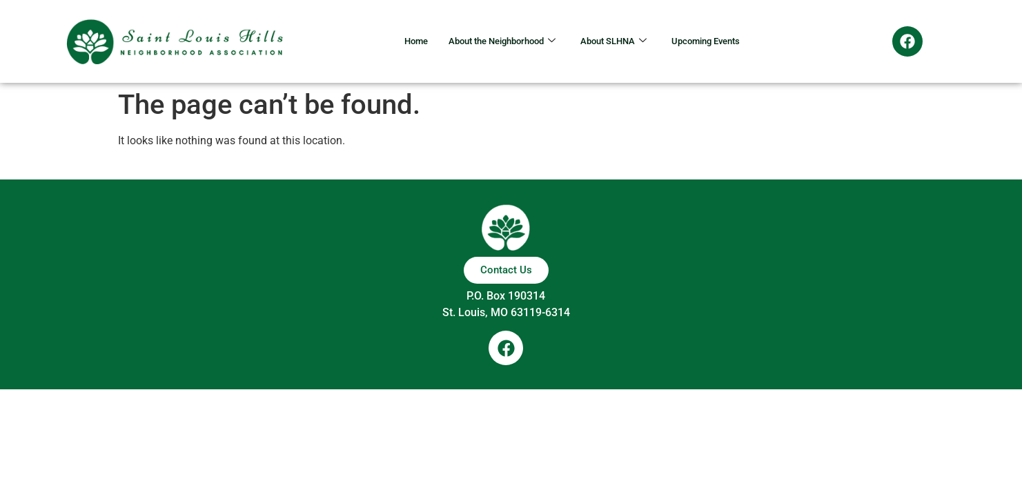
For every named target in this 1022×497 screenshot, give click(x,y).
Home (396, 41)
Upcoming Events (722, 41)
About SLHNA (619, 41)
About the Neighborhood (493, 41)
